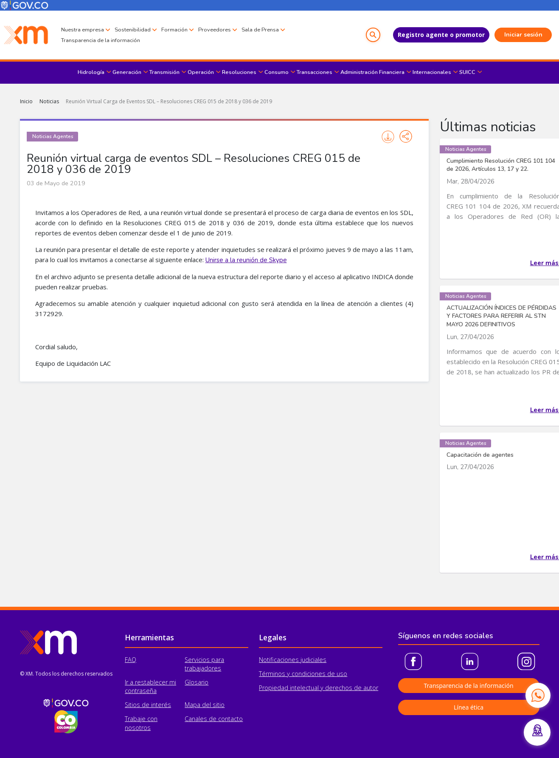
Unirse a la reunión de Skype (246, 260)
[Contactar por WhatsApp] (538, 695)
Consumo (276, 72)
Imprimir (388, 136)
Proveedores (214, 30)
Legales (273, 637)
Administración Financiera (372, 72)
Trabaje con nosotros (141, 723)
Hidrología (91, 72)
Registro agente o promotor (441, 35)
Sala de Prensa (260, 30)
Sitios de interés (148, 705)
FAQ (130, 660)
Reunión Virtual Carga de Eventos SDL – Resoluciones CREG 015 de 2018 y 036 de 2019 (169, 101)
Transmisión (164, 72)
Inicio (26, 101)
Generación (126, 72)
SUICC (467, 72)
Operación (201, 72)
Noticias (49, 101)
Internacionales (432, 72)
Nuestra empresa (82, 30)
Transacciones (314, 72)
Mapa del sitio (205, 705)
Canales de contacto (214, 719)
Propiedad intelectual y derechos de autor (318, 688)
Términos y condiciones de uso (303, 674)
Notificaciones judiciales (292, 660)
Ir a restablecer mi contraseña (150, 686)
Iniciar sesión (523, 35)
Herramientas (149, 637)
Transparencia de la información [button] (468, 686)
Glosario (196, 682)
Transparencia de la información (100, 40)
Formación (174, 30)
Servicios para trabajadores (204, 664)
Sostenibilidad (133, 30)
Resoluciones (239, 72)
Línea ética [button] (468, 707)
